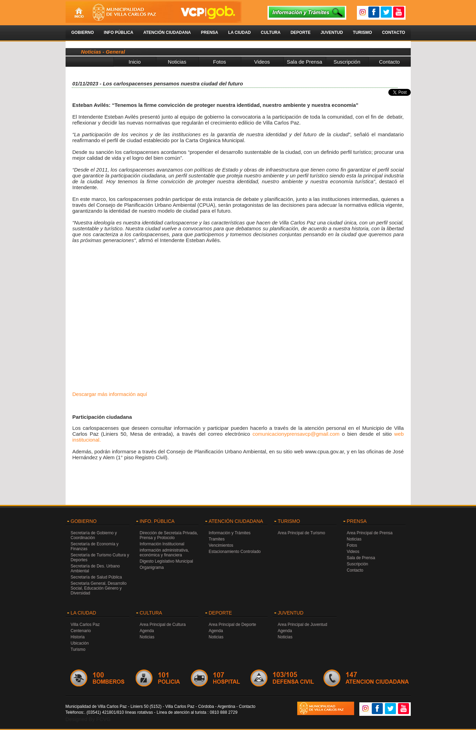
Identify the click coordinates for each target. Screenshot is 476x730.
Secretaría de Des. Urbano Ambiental (95, 568)
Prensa (209, 32)
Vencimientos (221, 545)
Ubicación (80, 643)
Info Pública (118, 32)
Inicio (134, 62)
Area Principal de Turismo (301, 532)
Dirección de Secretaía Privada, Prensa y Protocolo (169, 535)
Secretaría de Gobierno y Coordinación (94, 535)
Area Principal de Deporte (232, 624)
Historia (78, 637)
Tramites (217, 539)
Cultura (271, 32)
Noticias (177, 62)
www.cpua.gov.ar (324, 451)
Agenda (147, 630)
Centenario (81, 630)
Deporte (301, 32)
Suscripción (346, 62)
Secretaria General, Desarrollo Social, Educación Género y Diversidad (99, 588)
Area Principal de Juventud (302, 624)
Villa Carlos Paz (85, 624)
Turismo (362, 32)
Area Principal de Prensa (370, 532)
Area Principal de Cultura (163, 624)
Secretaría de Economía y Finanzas (95, 546)
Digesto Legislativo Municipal (166, 561)
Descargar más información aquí (109, 394)
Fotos (219, 62)
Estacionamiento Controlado (235, 551)
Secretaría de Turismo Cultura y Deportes (100, 557)
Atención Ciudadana (167, 32)
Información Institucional (162, 544)
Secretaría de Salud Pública (96, 577)
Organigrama (152, 567)
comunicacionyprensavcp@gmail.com (295, 434)
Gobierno (82, 32)
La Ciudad (239, 32)
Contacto (393, 32)
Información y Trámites (230, 532)
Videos (262, 62)
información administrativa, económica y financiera (164, 552)
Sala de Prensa (304, 62)
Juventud (332, 32)
